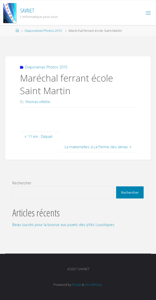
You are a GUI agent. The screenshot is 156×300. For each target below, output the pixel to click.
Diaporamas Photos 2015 (43, 30)
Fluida (76, 284)
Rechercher (21, 183)
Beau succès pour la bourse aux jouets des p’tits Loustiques (63, 224)
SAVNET (27, 10)
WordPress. (93, 284)
